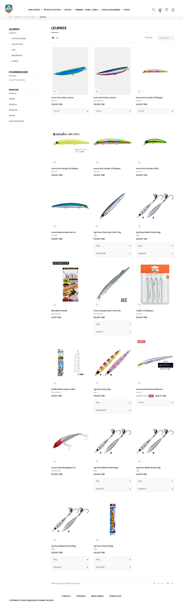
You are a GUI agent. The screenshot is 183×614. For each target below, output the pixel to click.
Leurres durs (17, 44)
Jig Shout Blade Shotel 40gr (106, 468)
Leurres (14, 29)
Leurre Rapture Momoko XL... (64, 232)
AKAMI (12, 99)
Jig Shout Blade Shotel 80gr (63, 546)
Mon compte (97, 596)
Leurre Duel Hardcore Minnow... (150, 389)
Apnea (12, 115)
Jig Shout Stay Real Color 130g (107, 232)
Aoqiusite (13, 110)
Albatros (13, 104)
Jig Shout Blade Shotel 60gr (148, 232)
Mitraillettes (17, 55)
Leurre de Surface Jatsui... (62, 98)
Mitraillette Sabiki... (59, 311)
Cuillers (15, 61)
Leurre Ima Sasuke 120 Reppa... (65, 169)
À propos (80, 596)
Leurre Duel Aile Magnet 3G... (64, 468)
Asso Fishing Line (16, 121)
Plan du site (115, 596)
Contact (66, 596)
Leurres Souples (19, 38)
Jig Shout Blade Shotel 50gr (148, 468)
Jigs (13, 50)
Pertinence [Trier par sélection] (167, 37)
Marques (14, 90)
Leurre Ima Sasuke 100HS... (148, 169)
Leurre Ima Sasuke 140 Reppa (149, 98)
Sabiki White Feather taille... (63, 389)
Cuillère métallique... (145, 311)
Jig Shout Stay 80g (102, 389)
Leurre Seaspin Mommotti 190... (108, 311)
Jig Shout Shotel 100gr (103, 546)
